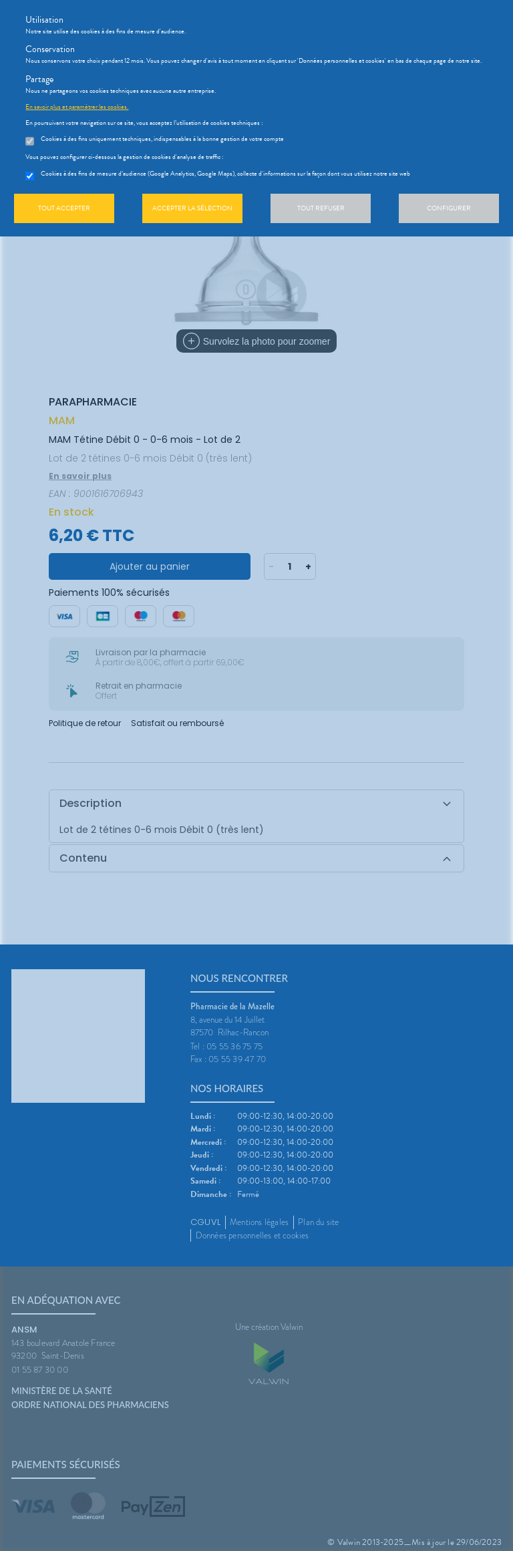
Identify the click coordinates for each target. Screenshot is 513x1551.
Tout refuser (321, 208)
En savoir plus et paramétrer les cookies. (76, 107)
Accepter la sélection (192, 208)
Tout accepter (64, 208)
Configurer (449, 208)
